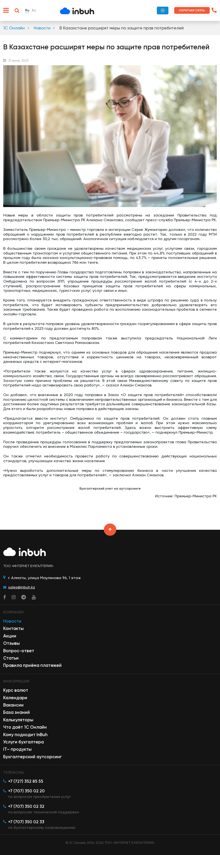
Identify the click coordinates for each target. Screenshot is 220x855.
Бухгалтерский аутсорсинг (32, 756)
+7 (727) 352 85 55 (25, 781)
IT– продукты (17, 749)
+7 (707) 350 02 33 (26, 821)
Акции (9, 636)
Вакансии (13, 705)
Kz (34, 10)
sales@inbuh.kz (21, 587)
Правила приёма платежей (32, 665)
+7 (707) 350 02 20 (26, 790)
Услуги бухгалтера (23, 742)
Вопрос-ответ (18, 650)
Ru (27, 10)
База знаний (16, 712)
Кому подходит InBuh (25, 734)
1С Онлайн (14, 28)
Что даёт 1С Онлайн (25, 727)
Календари (15, 697)
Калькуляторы (18, 719)
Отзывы (11, 643)
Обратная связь (192, 10)
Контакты (13, 628)
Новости (42, 28)
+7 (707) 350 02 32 (26, 806)
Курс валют (15, 690)
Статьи (11, 658)
